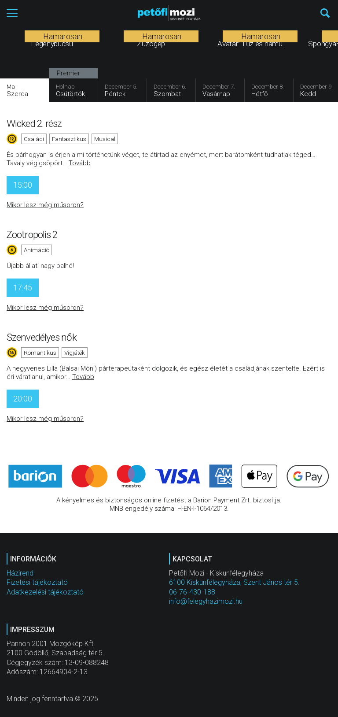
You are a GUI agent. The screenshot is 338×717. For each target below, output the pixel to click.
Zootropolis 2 (32, 234)
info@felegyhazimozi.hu (205, 601)
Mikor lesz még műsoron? (45, 205)
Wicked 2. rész (34, 123)
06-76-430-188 (192, 592)
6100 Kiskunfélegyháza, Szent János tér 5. (234, 582)
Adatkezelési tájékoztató (45, 592)
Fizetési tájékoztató (37, 582)
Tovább (80, 163)
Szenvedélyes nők (42, 337)
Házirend (20, 573)
